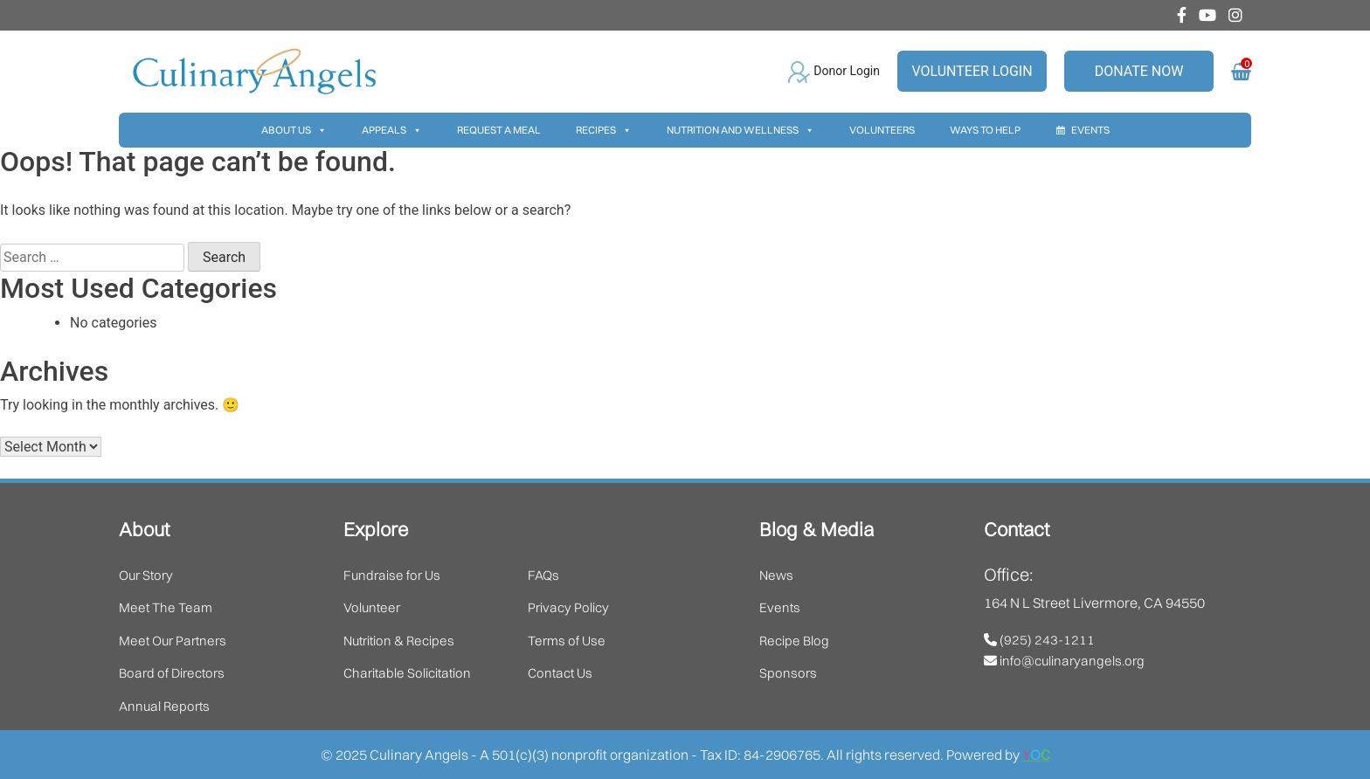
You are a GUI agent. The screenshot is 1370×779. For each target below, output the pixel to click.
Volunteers (882, 129)
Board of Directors (172, 673)
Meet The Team (165, 607)
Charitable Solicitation (407, 673)
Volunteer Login (971, 71)
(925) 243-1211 (1039, 639)
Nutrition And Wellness (740, 130)
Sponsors (788, 673)
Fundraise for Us (391, 575)
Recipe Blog (794, 640)
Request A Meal (499, 129)
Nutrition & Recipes (398, 640)
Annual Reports (164, 706)
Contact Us (560, 673)
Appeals (392, 130)
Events (1090, 129)
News (776, 575)
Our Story (146, 575)
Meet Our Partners (172, 640)
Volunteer (371, 607)
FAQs (543, 575)
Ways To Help (985, 129)
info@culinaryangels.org (1064, 660)
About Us (294, 130)
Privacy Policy (568, 607)
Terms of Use (566, 640)
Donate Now (1139, 71)
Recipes (604, 130)
